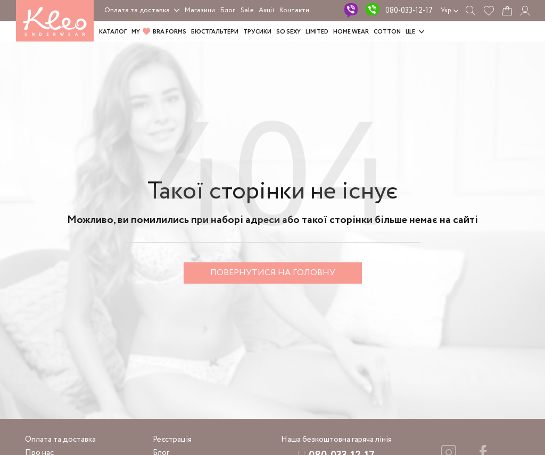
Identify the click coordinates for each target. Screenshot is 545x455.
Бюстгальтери (214, 32)
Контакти (294, 10)
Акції (266, 10)
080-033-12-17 (409, 10)
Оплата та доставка (137, 10)
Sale (247, 10)
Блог (227, 10)
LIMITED (316, 32)
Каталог (113, 32)
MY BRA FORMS (158, 32)
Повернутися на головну (272, 273)
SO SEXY (288, 32)
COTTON (387, 32)
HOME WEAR (351, 32)
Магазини (200, 10)
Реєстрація (172, 439)
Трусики (257, 32)
